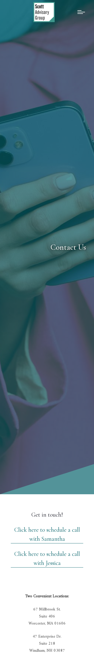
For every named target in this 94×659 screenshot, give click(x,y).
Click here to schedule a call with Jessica (47, 558)
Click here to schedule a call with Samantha (47, 534)
